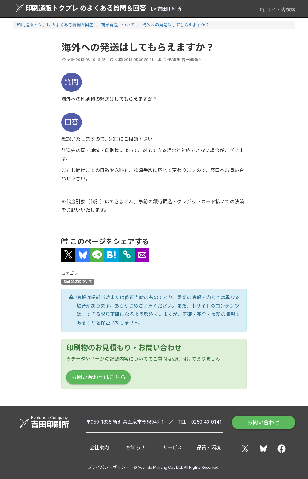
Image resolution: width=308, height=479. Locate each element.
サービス (172, 447)
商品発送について (118, 25)
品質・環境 (209, 447)
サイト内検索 (277, 10)
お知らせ (135, 447)
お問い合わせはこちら (98, 377)
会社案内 (99, 447)
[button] (68, 255)
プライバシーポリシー (109, 467)
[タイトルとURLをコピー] (127, 255)
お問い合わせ (263, 422)
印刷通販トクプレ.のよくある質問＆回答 (81, 8)
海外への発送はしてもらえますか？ (175, 25)
